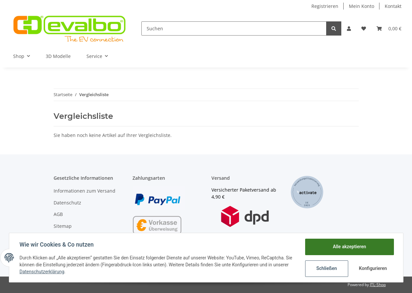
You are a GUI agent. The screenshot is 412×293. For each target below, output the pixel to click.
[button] (349, 28)
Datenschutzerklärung (42, 271)
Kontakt (393, 6)
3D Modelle (58, 56)
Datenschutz (67, 203)
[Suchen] (234, 28)
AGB (58, 214)
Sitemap (63, 226)
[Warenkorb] (389, 28)
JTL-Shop (378, 284)
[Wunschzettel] (363, 28)
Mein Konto (361, 6)
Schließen (326, 268)
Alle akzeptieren (349, 246)
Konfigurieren (373, 268)
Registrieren (324, 6)
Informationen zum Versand (84, 191)
